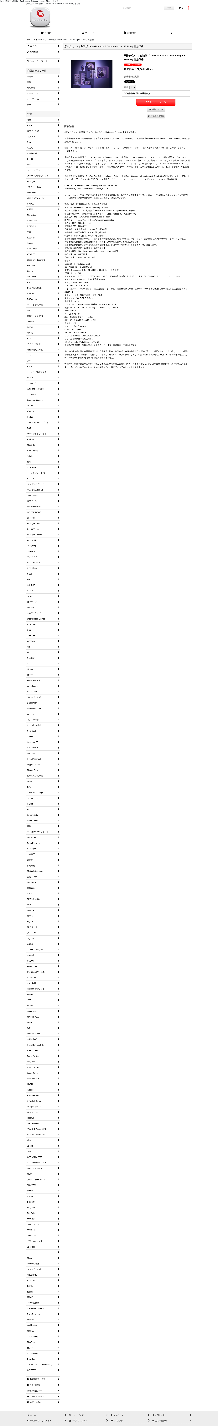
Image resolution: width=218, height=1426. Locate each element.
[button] (171, 33)
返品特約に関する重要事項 (137, 93)
